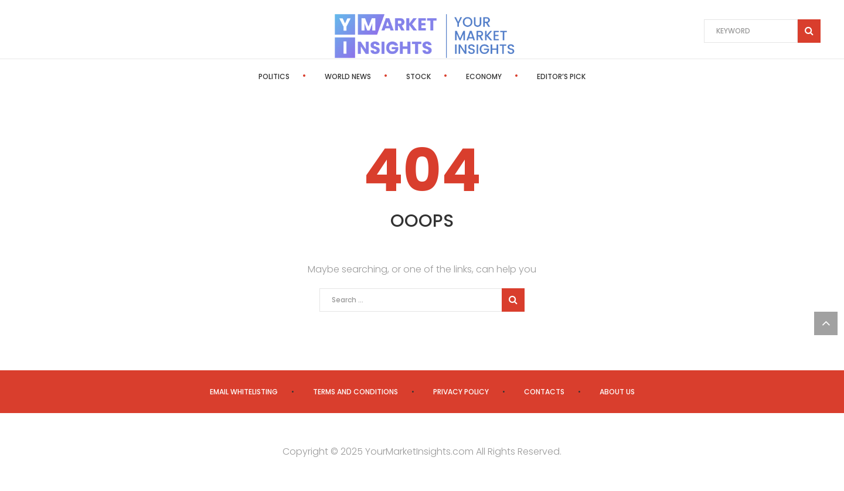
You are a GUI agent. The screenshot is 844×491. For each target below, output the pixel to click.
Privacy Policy (461, 392)
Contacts (544, 392)
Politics (274, 76)
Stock (418, 76)
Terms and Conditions (355, 392)
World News (348, 76)
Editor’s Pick (561, 76)
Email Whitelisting (244, 392)
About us (617, 392)
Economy (484, 76)
